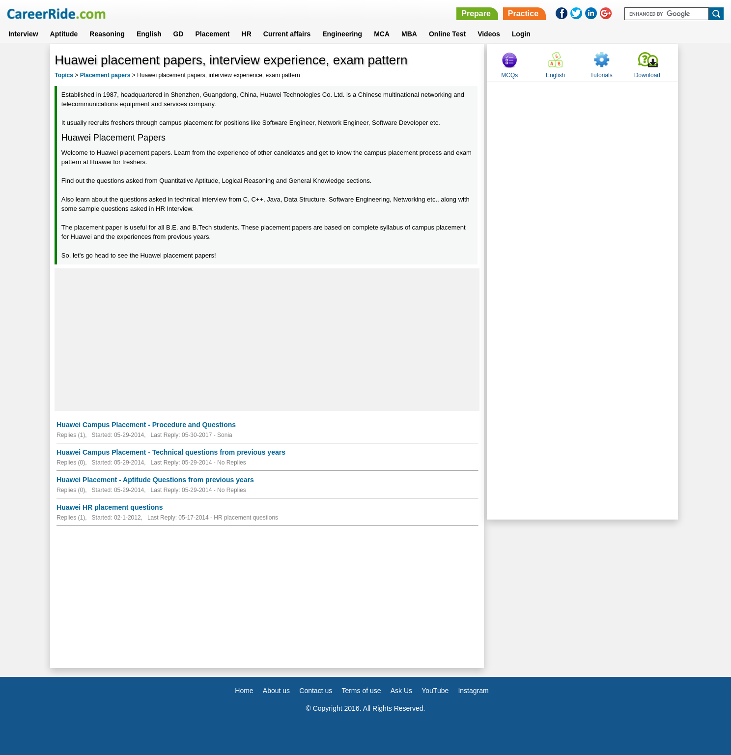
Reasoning (107, 34)
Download (647, 75)
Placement (212, 34)
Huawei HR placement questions (109, 507)
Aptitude (64, 34)
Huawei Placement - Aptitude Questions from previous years (155, 480)
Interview (23, 34)
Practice (523, 13)
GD (178, 34)
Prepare (476, 13)
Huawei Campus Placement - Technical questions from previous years (170, 452)
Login (521, 34)
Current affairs (286, 34)
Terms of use (361, 691)
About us (276, 691)
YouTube (435, 691)
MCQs (509, 75)
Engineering (342, 34)
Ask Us (401, 691)
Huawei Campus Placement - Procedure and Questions (146, 425)
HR (247, 34)
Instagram (473, 691)
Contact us (315, 691)
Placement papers (105, 75)
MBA (409, 34)
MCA (382, 34)
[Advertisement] (267, 339)
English (149, 34)
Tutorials (601, 75)
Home (244, 691)
